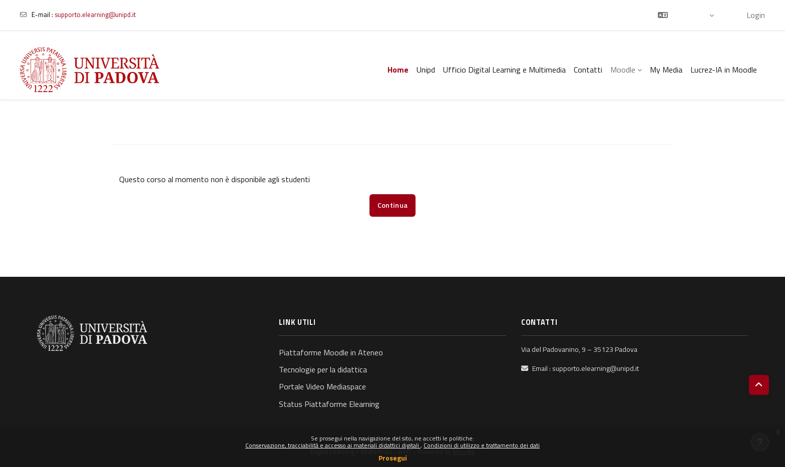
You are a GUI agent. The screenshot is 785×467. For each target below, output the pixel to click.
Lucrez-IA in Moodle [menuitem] (723, 70)
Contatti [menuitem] (588, 70)
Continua (392, 205)
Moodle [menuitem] (622, 70)
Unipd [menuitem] (426, 70)
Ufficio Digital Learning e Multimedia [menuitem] (504, 70)
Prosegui (392, 457)
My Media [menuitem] (666, 70)
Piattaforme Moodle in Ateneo (331, 352)
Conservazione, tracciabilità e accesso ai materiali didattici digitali (333, 445)
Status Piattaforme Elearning (329, 404)
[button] (686, 15)
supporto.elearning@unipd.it (95, 15)
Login (755, 15)
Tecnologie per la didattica (323, 369)
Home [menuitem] (398, 70)
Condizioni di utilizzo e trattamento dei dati (482, 445)
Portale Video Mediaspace (322, 386)
